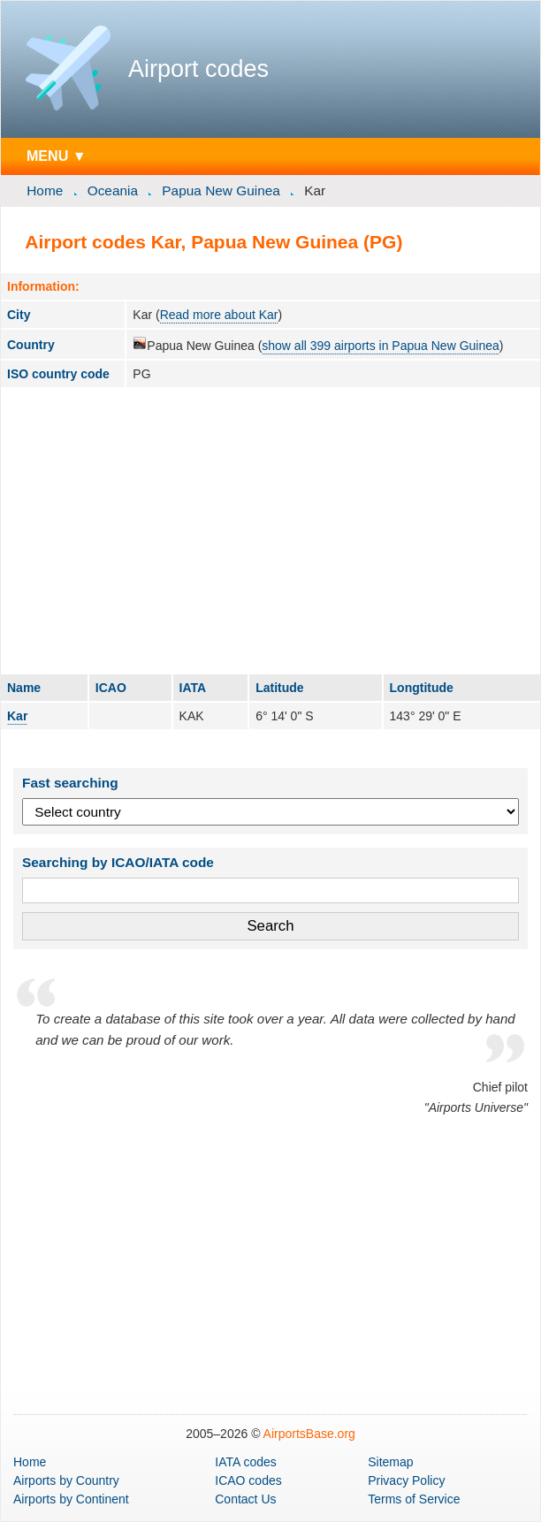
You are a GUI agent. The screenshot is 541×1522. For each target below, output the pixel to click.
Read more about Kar (219, 315)
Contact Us (245, 1499)
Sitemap (390, 1462)
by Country (66, 1480)
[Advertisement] (270, 530)
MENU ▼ (57, 156)
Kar (17, 716)
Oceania (113, 190)
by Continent (71, 1499)
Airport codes (198, 69)
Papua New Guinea (220, 190)
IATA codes (246, 1462)
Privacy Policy (406, 1480)
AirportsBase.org (309, 1434)
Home (45, 190)
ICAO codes (248, 1480)
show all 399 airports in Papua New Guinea (380, 346)
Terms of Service (414, 1499)
